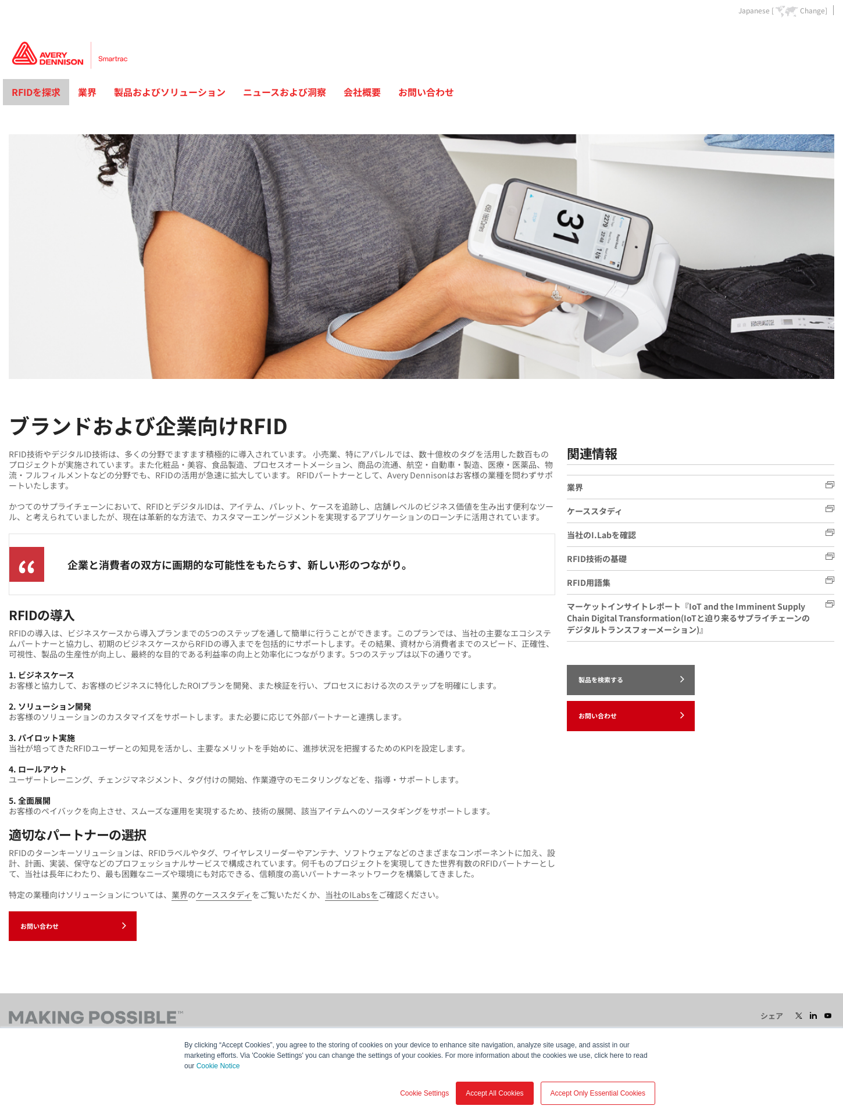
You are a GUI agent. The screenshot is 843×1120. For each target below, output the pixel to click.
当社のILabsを (351, 894)
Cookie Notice (218, 1066)
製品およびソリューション (170, 92)
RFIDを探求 (36, 92)
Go (824, 37)
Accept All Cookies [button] (494, 1093)
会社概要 (362, 92)
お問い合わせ (426, 92)
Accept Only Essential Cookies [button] (598, 1093)
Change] (813, 10)
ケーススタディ (224, 894)
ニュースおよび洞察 (284, 92)
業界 (87, 92)
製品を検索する (631, 679)
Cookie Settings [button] (424, 1093)
